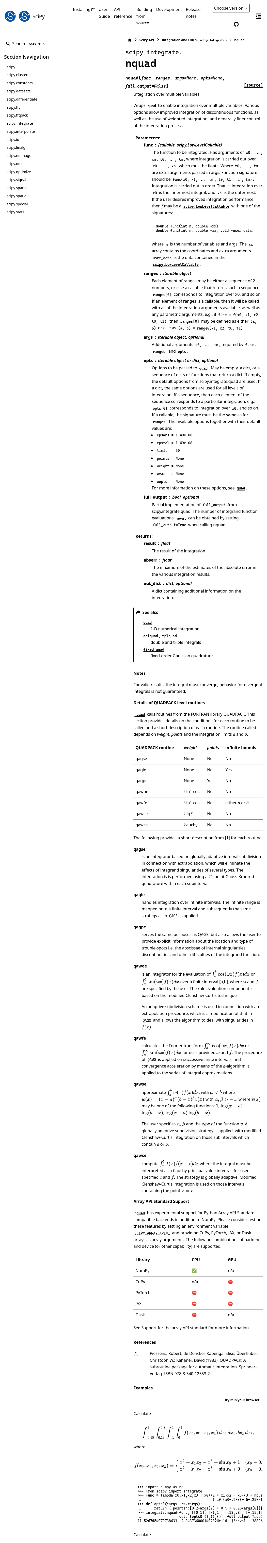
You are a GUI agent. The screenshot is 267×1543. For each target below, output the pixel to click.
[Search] (26, 44)
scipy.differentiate (22, 99)
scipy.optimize (19, 171)
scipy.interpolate (21, 131)
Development (169, 9)
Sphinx (38, 1535)
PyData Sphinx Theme (228, 1531)
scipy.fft (13, 107)
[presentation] (176, 838)
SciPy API (92, 40)
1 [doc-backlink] (81, 1156)
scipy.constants (20, 82)
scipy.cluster (17, 74)
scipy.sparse (17, 187)
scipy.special (17, 204)
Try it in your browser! (242, 1196)
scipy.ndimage (19, 155)
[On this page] (258, 16)
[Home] (75, 40)
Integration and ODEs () (139, 40)
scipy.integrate (20, 123)
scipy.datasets (18, 91)
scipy (11, 66)
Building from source (144, 16)
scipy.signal (16, 179)
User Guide (104, 13)
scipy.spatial (17, 195)
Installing (82, 9)
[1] (172, 722)
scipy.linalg (16, 147)
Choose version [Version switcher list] (229, 8)
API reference (123, 13)
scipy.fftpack (17, 115)
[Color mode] (226, 24)
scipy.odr (14, 163)
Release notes (193, 13)
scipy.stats (15, 211)
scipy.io (13, 139)
